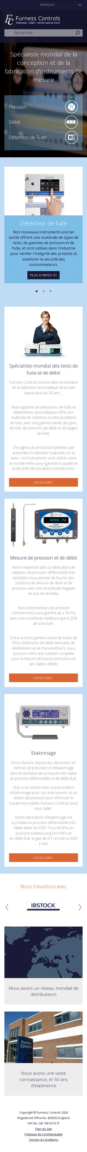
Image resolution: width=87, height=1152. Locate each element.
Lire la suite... (43, 482)
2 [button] (43, 291)
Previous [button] (7, 907)
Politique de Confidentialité (44, 1134)
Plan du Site (43, 1129)
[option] (43, 225)
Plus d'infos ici (43, 275)
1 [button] (36, 291)
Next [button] (80, 907)
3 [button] (50, 291)
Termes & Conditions (43, 1139)
